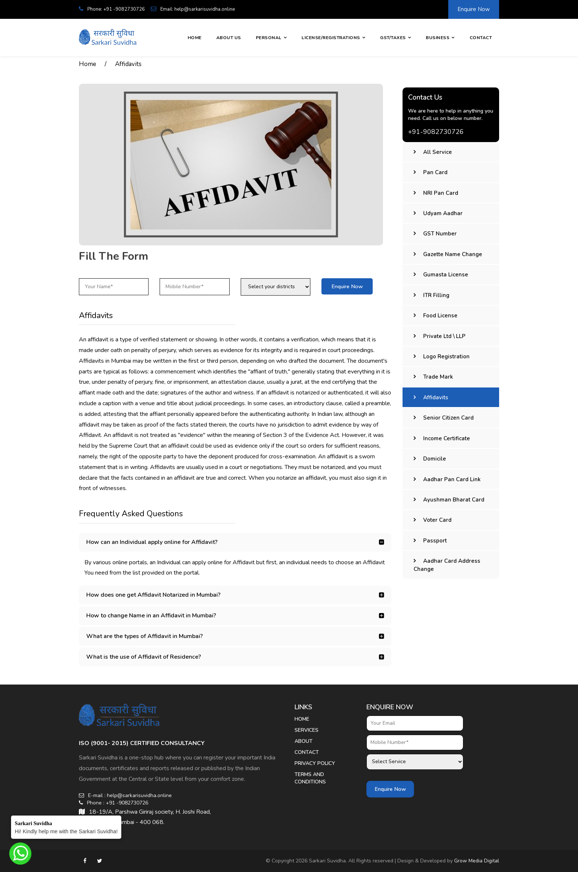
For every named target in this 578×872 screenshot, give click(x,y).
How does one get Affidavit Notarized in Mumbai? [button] (153, 595)
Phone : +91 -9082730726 (113, 802)
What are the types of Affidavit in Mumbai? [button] (144, 636)
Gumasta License (445, 274)
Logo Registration (446, 356)
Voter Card (437, 520)
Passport (435, 540)
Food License (440, 315)
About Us (228, 38)
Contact (481, 38)
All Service (437, 152)
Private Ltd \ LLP (444, 336)
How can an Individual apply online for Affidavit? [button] (151, 542)
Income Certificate (446, 438)
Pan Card (435, 172)
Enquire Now (473, 9)
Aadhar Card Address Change (447, 564)
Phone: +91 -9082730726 (112, 9)
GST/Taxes (393, 38)
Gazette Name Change (452, 254)
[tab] (235, 542)
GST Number (440, 233)
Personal (269, 38)
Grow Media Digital (476, 860)
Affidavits (128, 64)
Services (306, 730)
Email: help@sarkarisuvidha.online (193, 9)
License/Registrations (331, 38)
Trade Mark (438, 376)
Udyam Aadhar (443, 213)
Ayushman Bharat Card (453, 499)
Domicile (434, 458)
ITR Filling (436, 295)
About (304, 741)
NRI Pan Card (440, 193)
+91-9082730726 (436, 131)
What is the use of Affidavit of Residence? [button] (143, 657)
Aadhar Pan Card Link (452, 479)
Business (437, 38)
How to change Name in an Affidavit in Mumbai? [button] (151, 615)
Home (195, 38)
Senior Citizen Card (448, 417)
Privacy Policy (315, 763)
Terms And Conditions (310, 778)
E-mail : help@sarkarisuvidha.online (125, 795)
